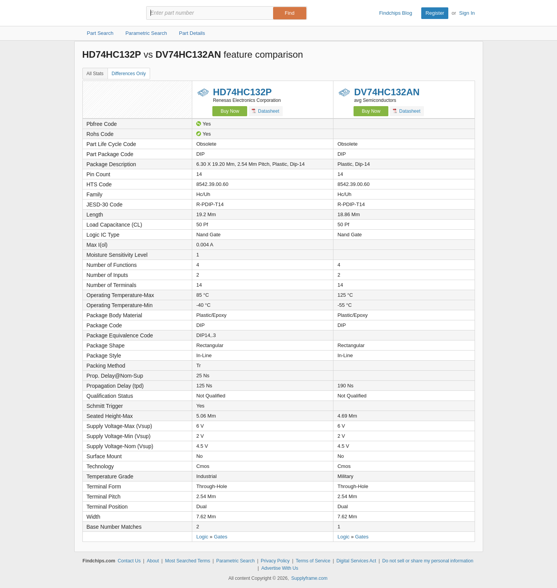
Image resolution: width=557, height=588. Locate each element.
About (153, 561)
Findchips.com (107, 13)
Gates (220, 537)
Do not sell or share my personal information (427, 561)
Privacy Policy (275, 561)
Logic (202, 537)
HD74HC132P (242, 92)
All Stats (95, 73)
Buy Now (229, 111)
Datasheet (265, 111)
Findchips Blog (395, 13)
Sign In (467, 13)
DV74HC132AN (386, 92)
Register (434, 13)
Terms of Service (313, 561)
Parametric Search (235, 561)
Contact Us (129, 561)
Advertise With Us (279, 568)
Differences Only (129, 73)
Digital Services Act (356, 561)
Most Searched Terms (187, 561)
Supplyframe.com (309, 578)
